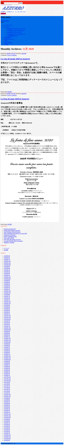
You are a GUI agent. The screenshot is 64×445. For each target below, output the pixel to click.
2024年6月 (7, 284)
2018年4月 (7, 370)
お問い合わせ (8, 42)
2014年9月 (7, 440)
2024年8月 (7, 282)
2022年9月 (7, 305)
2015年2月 (7, 431)
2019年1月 (7, 354)
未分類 (9, 91)
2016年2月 (7, 410)
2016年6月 (7, 403)
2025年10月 (7, 264)
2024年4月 (7, 285)
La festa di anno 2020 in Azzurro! (15, 99)
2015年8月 (7, 421)
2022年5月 (7, 308)
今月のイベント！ (9, 39)
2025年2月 (7, 275)
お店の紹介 (8, 37)
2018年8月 (7, 363)
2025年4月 (7, 273)
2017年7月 (7, 386)
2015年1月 (7, 433)
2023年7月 (7, 296)
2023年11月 (7, 293)
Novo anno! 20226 (9, 238)
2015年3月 (7, 429)
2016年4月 (7, 407)
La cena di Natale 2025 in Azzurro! (13, 241)
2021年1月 (7, 326)
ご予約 (6, 44)
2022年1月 (7, 314)
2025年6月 (7, 271)
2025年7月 (7, 270)
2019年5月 (7, 350)
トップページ (8, 25)
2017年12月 (7, 377)
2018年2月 (7, 373)
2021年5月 (7, 321)
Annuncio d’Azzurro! (10, 235)
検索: (2, 3)
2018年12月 (7, 356)
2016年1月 (7, 412)
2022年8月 (7, 307)
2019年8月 (7, 345)
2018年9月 (7, 361)
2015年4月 (7, 428)
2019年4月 (7, 352)
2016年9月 (7, 398)
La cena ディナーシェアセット (16, 34)
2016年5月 (7, 405)
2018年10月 (7, 359)
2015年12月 (7, 414)
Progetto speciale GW (10, 229)
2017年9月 (7, 382)
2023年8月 (7, 294)
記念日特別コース (12, 35)
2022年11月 (7, 303)
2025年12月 (7, 261)
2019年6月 (7, 349)
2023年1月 (7, 300)
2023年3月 (7, 298)
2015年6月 (7, 424)
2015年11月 (7, 415)
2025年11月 (7, 263)
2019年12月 (7, 338)
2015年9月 (7, 419)
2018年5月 (7, 368)
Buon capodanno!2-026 (10, 236)
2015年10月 (7, 417)
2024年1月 (7, 289)
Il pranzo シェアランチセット (15, 30)
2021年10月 (7, 319)
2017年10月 (7, 380)
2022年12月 (7, 301)
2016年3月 (7, 408)
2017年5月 (7, 389)
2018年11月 (7, 357)
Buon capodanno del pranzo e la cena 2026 (15, 233)
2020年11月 (7, 328)
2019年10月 (7, 342)
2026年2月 (7, 257)
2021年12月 (7, 315)
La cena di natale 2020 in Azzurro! (15, 59)
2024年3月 (7, 287)
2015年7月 (7, 422)
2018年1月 (7, 375)
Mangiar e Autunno (9, 242)
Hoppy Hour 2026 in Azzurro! (12, 230)
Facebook (3, 13)
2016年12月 (7, 394)
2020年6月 (7, 331)
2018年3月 (7, 372)
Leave (12, 55)
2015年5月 (7, 426)
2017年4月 (7, 391)
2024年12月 (7, 277)
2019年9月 (7, 343)
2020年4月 (7, 333)
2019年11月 (7, 340)
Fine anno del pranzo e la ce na (12, 239)
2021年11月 (7, 317)
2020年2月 (7, 335)
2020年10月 (7, 329)
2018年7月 (7, 364)
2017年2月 (7, 393)
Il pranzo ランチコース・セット (16, 28)
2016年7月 (7, 401)
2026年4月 (7, 256)
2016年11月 (7, 396)
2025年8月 (7, 268)
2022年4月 (7, 310)
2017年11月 (7, 379)
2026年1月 (7, 259)
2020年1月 (7, 336)
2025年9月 (7, 266)
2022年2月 (7, 312)
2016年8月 (7, 400)
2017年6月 (7, 387)
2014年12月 (7, 435)
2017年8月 (7, 384)
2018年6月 (7, 366)
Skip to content (5, 20)
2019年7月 (7, 347)
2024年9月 (7, 280)
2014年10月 (7, 438)
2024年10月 (7, 278)
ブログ (7, 41)
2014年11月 (7, 436)
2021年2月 (7, 324)
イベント (6, 248)
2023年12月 (7, 291)
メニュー (6, 27)
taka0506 (23, 53)
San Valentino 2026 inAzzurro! (12, 232)
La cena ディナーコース (14, 32)
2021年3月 (7, 322)
